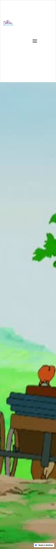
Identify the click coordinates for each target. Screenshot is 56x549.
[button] (35, 41)
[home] (7, 41)
